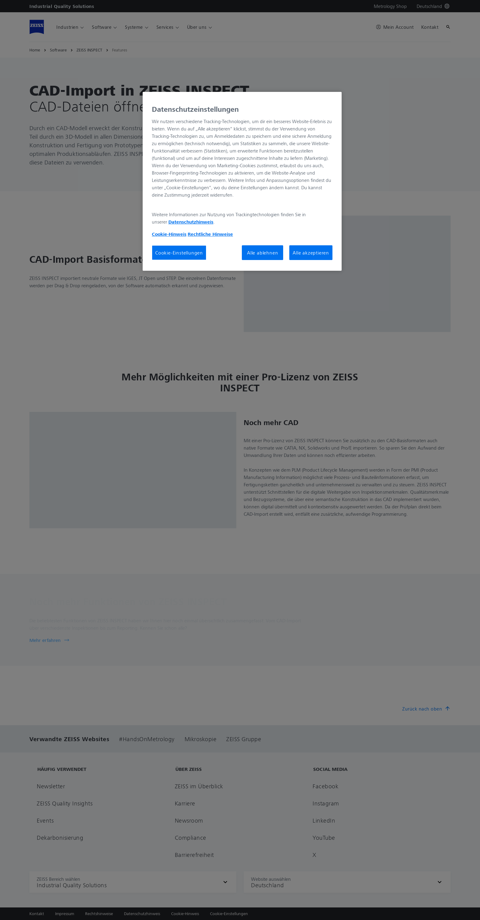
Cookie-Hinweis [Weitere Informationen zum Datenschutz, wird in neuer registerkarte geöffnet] (169, 234)
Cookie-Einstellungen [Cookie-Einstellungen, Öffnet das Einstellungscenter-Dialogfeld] (179, 252)
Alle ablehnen (262, 252)
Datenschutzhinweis (190, 221)
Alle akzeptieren (311, 252)
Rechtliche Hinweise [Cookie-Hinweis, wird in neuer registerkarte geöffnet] (210, 234)
